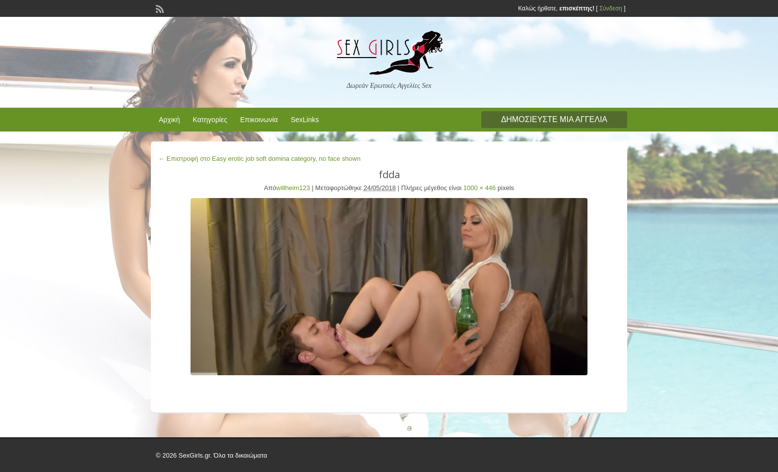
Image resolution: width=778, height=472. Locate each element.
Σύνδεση (610, 8)
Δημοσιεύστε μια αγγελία (554, 119)
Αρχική (169, 120)
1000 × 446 (479, 188)
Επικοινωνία (259, 120)
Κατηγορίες (210, 120)
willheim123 (293, 188)
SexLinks (305, 120)
